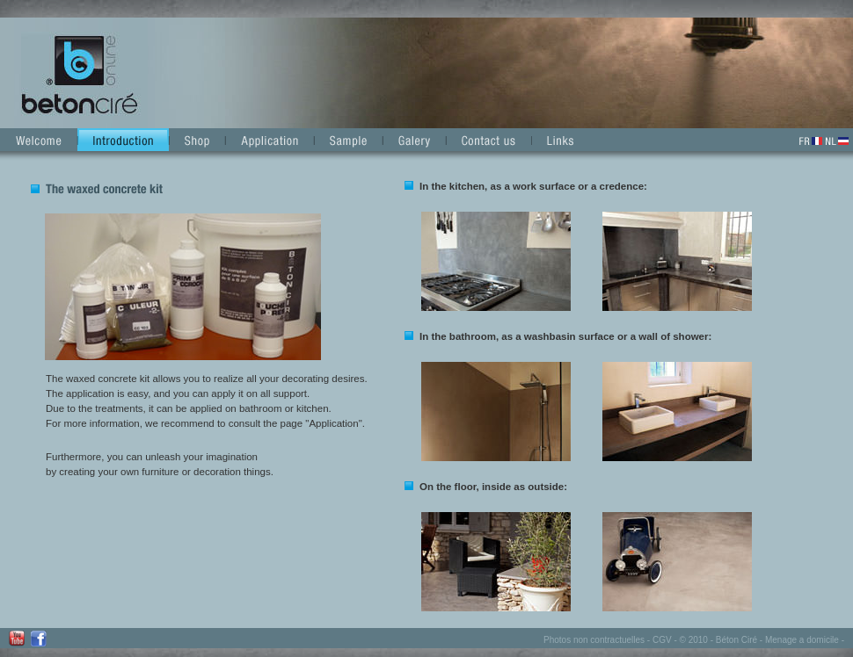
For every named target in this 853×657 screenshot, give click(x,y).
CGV (662, 640)
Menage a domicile (802, 640)
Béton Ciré (736, 640)
